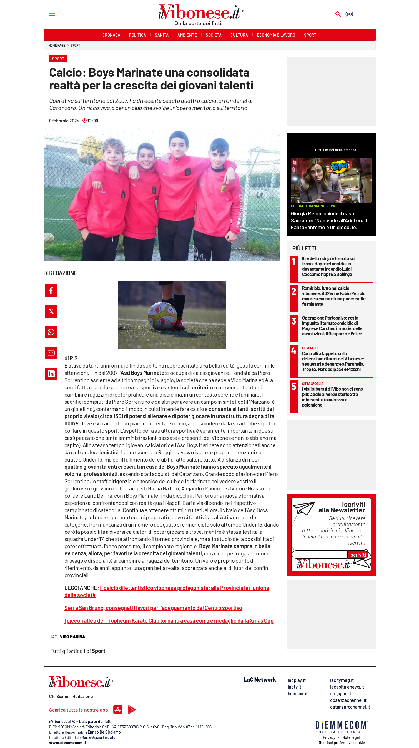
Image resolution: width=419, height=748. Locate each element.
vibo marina (72, 636)
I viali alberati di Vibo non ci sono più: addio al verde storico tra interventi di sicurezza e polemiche (332, 396)
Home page (57, 45)
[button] (51, 290)
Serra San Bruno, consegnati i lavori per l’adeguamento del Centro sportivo (153, 607)
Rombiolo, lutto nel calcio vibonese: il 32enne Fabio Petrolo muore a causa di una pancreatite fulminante (334, 295)
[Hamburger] (47, 13)
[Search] (338, 14)
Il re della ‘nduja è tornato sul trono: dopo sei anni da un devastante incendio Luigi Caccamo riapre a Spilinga (328, 266)
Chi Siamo (58, 696)
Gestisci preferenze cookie (342, 743)
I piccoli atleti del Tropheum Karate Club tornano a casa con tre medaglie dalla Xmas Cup (169, 620)
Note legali (351, 737)
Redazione (82, 696)
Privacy (329, 737)
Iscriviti (357, 555)
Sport (76, 45)
